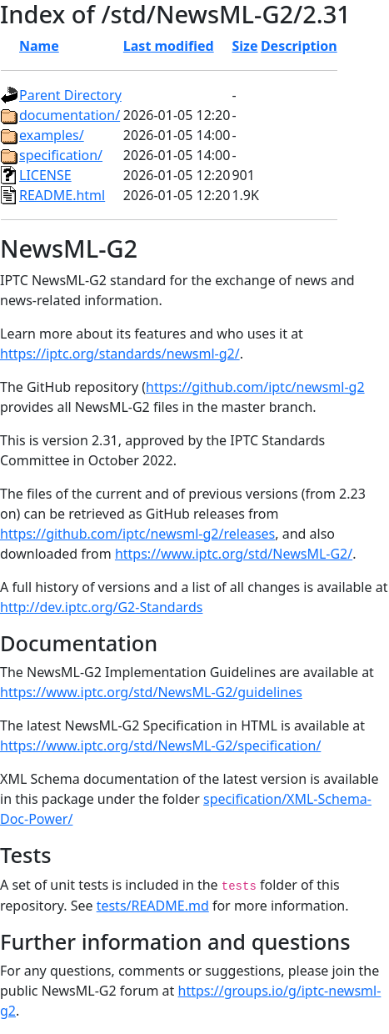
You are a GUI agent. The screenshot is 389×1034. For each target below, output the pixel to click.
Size (244, 46)
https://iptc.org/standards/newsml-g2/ (120, 353)
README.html (62, 195)
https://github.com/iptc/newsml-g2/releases (137, 534)
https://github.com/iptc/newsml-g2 (255, 387)
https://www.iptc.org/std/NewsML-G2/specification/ (160, 745)
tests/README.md (153, 905)
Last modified (168, 46)
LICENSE (45, 175)
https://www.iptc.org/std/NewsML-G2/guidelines (151, 692)
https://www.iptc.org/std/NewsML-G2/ (233, 554)
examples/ (51, 135)
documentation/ (69, 115)
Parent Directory (70, 95)
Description (299, 46)
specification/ (60, 155)
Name (39, 46)
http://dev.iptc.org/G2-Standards (101, 607)
